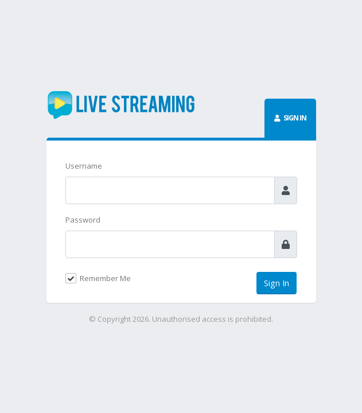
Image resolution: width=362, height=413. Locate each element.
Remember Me (105, 278)
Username (83, 166)
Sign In (276, 283)
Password (82, 220)
